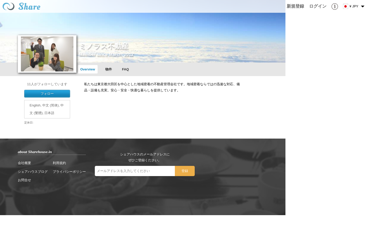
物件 (108, 69)
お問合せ (24, 180)
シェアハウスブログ (33, 172)
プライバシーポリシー (69, 172)
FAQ (125, 69)
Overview (87, 69)
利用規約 (59, 163)
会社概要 (24, 163)
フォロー (47, 93)
